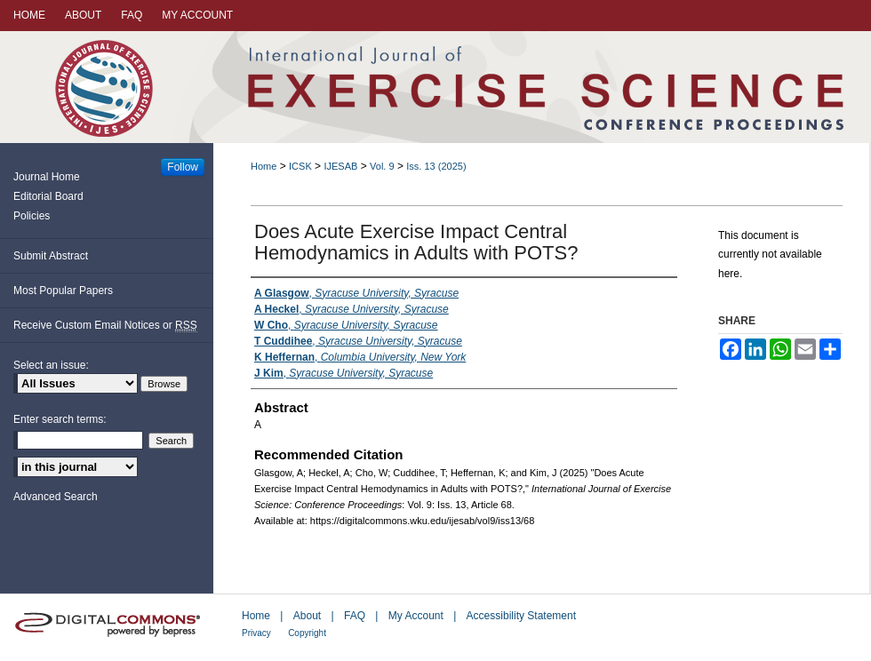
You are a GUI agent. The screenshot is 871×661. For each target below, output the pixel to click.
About (307, 615)
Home (263, 166)
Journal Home (46, 177)
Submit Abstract (50, 256)
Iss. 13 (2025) (436, 166)
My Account (415, 615)
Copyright (307, 633)
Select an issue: (51, 365)
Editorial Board (48, 196)
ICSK (300, 166)
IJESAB (340, 166)
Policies (31, 216)
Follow (182, 167)
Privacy (256, 633)
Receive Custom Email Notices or (105, 325)
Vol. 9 (382, 166)
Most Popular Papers (63, 290)
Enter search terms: (60, 419)
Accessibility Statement (521, 615)
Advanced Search (55, 496)
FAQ (354, 615)
